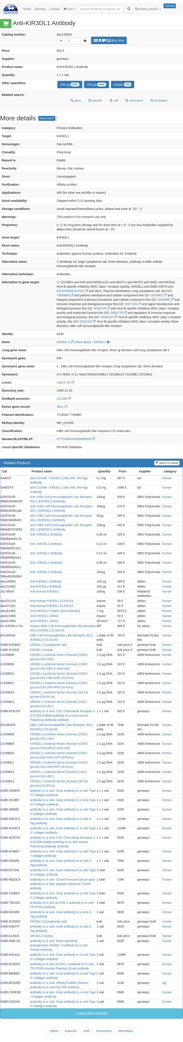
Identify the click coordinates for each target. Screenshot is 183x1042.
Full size (169, 5)
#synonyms (104, 1031)
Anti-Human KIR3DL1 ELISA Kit (51, 601)
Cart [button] (69, 9)
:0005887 (158, 295)
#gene (54, 1031)
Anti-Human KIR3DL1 (45, 591)
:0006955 (165, 299)
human (167, 478)
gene (75, 100)
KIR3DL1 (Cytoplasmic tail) (48, 644)
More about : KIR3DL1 (92, 342)
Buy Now (109, 40)
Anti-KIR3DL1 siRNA (44, 616)
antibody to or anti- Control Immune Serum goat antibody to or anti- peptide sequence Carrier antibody (62, 884)
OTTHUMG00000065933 (76, 439)
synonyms (134, 100)
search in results (167, 463)
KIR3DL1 (65, 342)
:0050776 (118, 313)
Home (27, 9)
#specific (71, 1031)
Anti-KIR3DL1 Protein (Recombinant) (55, 611)
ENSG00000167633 (72, 291)
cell (114, 100)
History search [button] (148, 9)
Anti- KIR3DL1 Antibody (46, 534)
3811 (62, 406)
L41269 (64, 398)
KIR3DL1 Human (41, 649)
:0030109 (101, 308)
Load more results (91, 1013)
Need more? (47, 118)
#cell (86, 1031)
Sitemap (40, 9)
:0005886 (65, 295)
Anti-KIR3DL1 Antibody (45, 581)
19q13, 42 (65, 382)
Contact (54, 9)
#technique (125, 1031)
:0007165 (132, 304)
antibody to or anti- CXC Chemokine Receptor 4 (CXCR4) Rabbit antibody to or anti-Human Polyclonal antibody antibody (62, 715)
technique (158, 100)
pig (164, 983)
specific (95, 100)
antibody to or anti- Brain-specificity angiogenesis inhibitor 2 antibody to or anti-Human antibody (59, 945)
